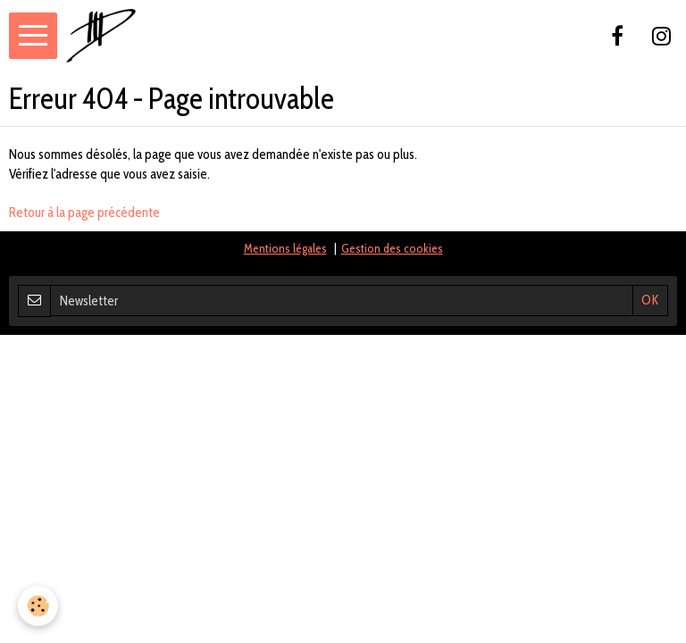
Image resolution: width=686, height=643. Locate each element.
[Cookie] (38, 606)
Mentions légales (285, 248)
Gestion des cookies (392, 248)
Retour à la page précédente (84, 213)
